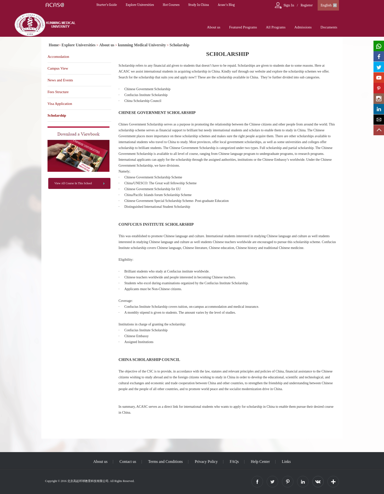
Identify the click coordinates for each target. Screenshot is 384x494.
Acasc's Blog (226, 5)
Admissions (303, 27)
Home (54, 45)
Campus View (58, 68)
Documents (329, 27)
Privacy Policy (206, 461)
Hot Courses (171, 5)
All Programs (275, 27)
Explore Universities (140, 5)
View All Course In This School (73, 183)
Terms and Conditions (165, 461)
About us (213, 27)
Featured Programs (243, 27)
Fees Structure (58, 92)
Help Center (260, 461)
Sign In (289, 5)
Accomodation (58, 57)
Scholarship (179, 45)
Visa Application (60, 104)
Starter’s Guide (106, 5)
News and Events (60, 80)
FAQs (234, 461)
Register (306, 5)
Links (286, 461)
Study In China (198, 5)
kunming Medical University (142, 45)
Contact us (128, 461)
